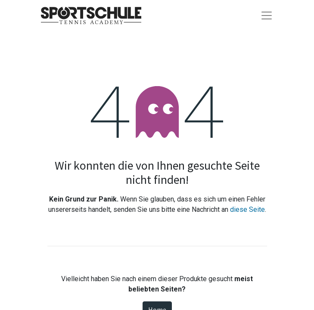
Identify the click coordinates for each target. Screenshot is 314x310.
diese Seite (247, 209)
